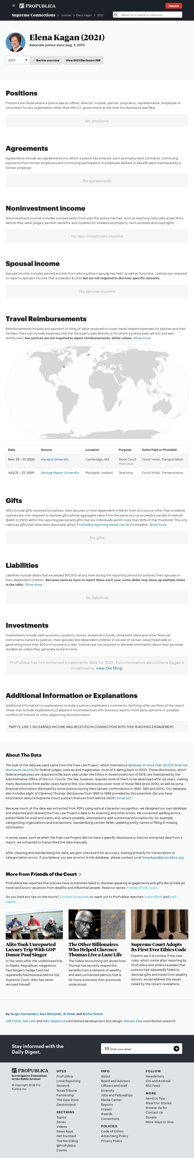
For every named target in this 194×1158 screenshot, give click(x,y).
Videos (61, 1126)
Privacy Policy (111, 1140)
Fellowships (123, 1095)
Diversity (107, 1090)
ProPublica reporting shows (98, 524)
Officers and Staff (114, 1085)
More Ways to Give (160, 1121)
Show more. (142, 337)
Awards (106, 1113)
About (105, 1076)
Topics (61, 1117)
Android (164, 1080)
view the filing (109, 667)
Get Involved (66, 1135)
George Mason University (60, 472)
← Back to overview (46, 60)
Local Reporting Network (68, 1083)
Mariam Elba (133, 1020)
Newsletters (155, 1076)
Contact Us (154, 1112)
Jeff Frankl (13, 1020)
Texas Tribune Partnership (66, 1092)
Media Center (111, 1099)
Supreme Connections (33, 15)
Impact (106, 1109)
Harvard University (55, 459)
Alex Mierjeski (50, 1013)
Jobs (104, 1095)
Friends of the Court (56, 874)
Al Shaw (69, 1013)
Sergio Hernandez (24, 1013)
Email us (123, 797)
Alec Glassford (54, 1020)
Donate (151, 1117)
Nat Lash (29, 1020)
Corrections (110, 1118)
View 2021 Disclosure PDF (83, 60)
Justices (66, 15)
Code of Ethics (112, 1131)
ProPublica (64, 1076)
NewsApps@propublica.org (162, 857)
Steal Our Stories (158, 1103)
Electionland (65, 1104)
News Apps (64, 1131)
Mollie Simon (93, 1013)
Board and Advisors (115, 1080)
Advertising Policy (114, 1135)
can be (124, 524)
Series (61, 1121)
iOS (148, 1080)
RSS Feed (153, 1085)
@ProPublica (66, 1145)
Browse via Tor (156, 1107)
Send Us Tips (155, 1098)
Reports (107, 1104)
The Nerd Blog (67, 1140)
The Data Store (67, 1099)
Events (61, 1150)
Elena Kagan (84, 15)
